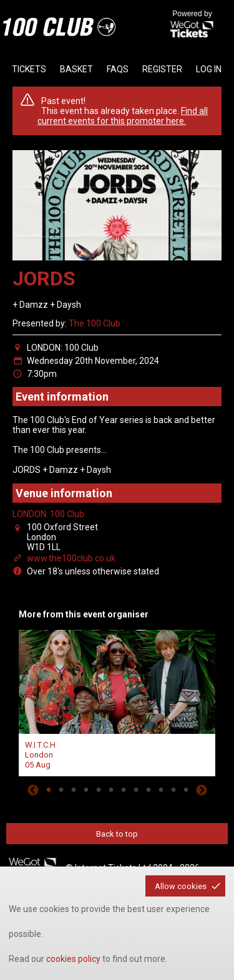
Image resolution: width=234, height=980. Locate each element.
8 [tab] (136, 790)
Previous (33, 790)
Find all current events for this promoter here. (122, 116)
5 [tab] (98, 790)
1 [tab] (49, 790)
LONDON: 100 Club (48, 514)
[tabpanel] (117, 701)
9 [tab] (148, 790)
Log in (209, 69)
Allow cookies (181, 886)
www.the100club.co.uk (71, 558)
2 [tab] (61, 790)
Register (162, 69)
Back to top (117, 834)
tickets (29, 69)
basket (76, 69)
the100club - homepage (59, 26)
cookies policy (73, 959)
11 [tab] (173, 790)
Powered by (192, 24)
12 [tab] (186, 790)
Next (201, 790)
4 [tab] (86, 790)
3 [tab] (74, 790)
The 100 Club (94, 323)
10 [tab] (161, 790)
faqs (118, 69)
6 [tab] (111, 790)
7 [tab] (123, 790)
